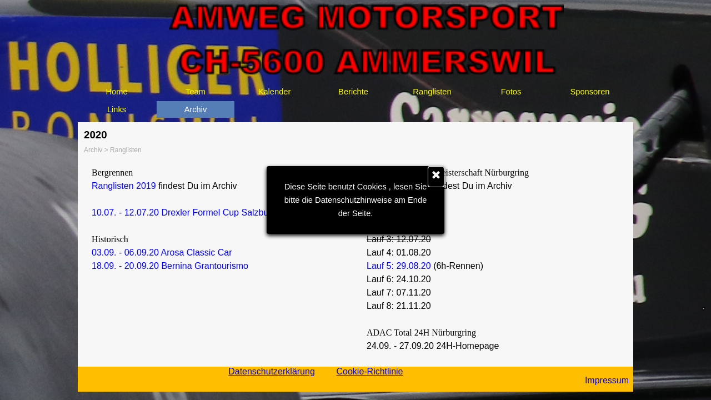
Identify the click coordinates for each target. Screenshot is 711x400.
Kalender (274, 91)
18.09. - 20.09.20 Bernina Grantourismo (170, 266)
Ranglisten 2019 (124, 186)
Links (116, 109)
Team (196, 91)
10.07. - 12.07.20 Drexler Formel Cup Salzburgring (191, 212)
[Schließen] (436, 176)
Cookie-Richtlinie (369, 371)
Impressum (607, 380)
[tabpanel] (218, 219)
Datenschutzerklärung (271, 371)
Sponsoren (590, 91)
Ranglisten (432, 91)
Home (116, 91)
